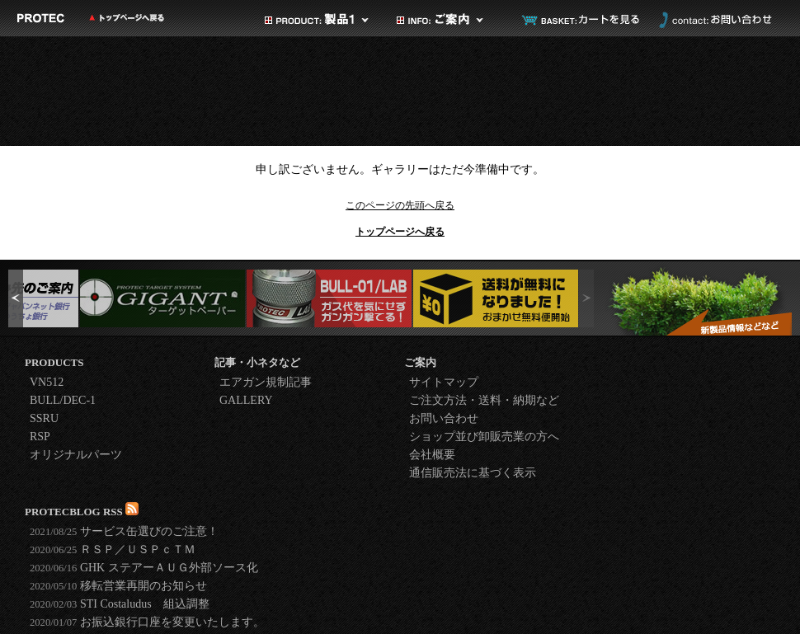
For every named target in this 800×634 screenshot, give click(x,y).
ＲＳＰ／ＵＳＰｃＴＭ (112, 549)
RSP (40, 436)
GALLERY (246, 400)
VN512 (47, 382)
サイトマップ (443, 382)
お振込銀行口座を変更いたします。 (147, 622)
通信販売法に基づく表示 (472, 473)
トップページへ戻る (400, 231)
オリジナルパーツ (76, 454)
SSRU (44, 418)
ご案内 (449, 19)
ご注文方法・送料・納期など (484, 400)
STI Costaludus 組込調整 (119, 604)
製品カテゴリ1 (317, 19)
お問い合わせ (713, 19)
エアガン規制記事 (265, 382)
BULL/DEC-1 (63, 400)
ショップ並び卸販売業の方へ (484, 436)
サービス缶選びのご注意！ (124, 531)
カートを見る (581, 19)
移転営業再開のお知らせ (118, 586)
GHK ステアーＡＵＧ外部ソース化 (144, 567)
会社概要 (432, 454)
